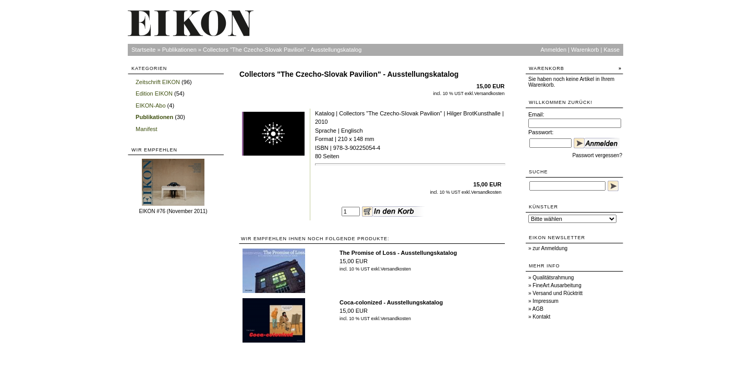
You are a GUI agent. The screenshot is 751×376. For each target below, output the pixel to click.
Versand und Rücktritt (557, 293)
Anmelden (554, 49)
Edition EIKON (154, 93)
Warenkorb (585, 49)
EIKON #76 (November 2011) (173, 211)
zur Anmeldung (549, 248)
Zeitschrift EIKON (158, 82)
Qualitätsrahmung (553, 277)
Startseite (143, 49)
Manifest (147, 129)
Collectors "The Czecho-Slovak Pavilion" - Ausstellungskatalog (282, 49)
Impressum (545, 301)
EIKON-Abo (150, 105)
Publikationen (179, 49)
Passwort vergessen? (597, 155)
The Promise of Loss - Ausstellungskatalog (398, 253)
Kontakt (541, 317)
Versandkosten (489, 93)
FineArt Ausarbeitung (556, 285)
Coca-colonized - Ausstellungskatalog (391, 302)
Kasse (611, 49)
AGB (537, 309)
